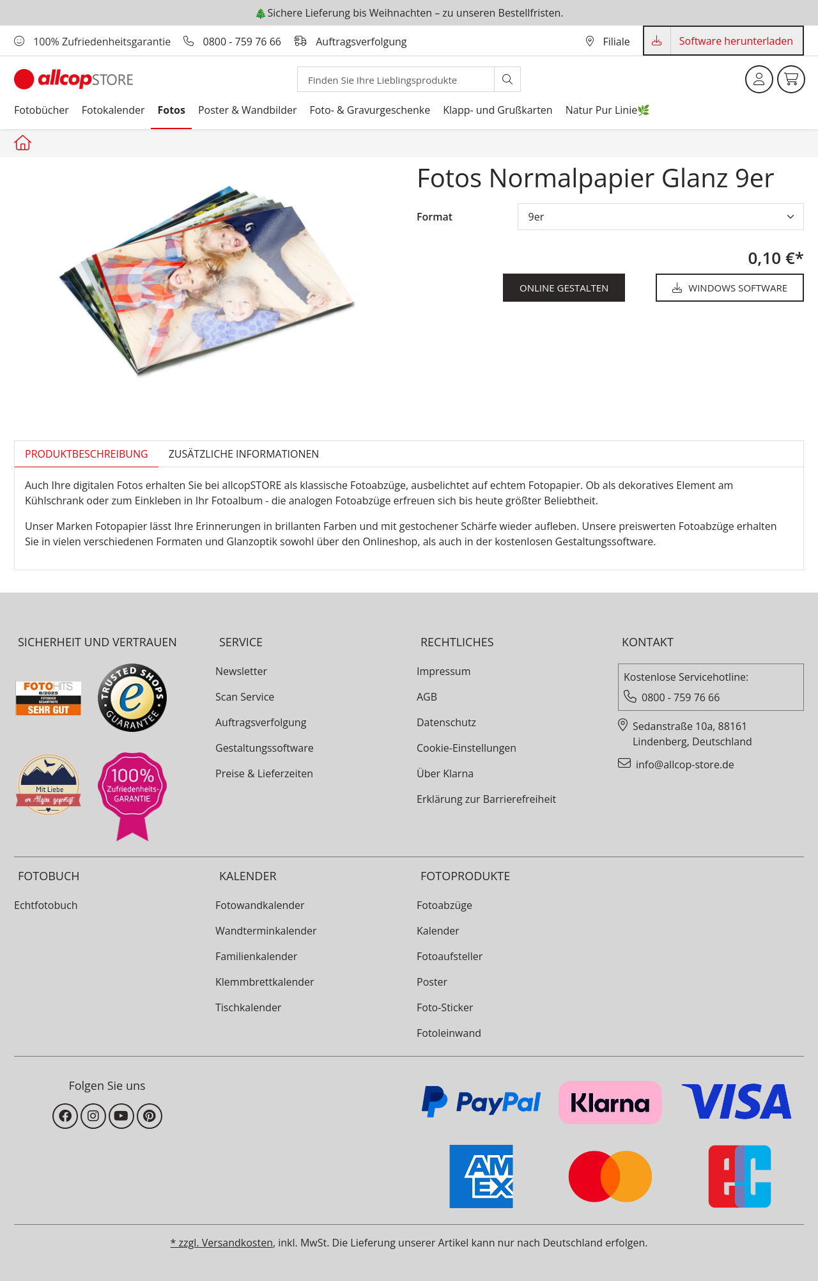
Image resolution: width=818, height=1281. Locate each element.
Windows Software (729, 287)
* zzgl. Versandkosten (222, 1243)
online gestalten (564, 287)
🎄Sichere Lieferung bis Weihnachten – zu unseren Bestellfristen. (408, 13)
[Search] (396, 79)
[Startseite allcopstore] (24, 142)
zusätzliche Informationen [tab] (244, 454)
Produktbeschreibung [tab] (86, 454)
